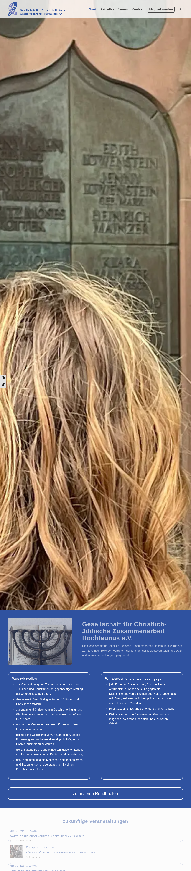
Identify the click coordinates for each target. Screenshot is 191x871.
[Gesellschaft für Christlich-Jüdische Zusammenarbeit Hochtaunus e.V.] (37, 9)
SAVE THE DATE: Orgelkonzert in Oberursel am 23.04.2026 (47, 836)
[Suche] (180, 9)
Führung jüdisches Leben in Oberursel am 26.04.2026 (60, 852)
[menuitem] (92, 9)
